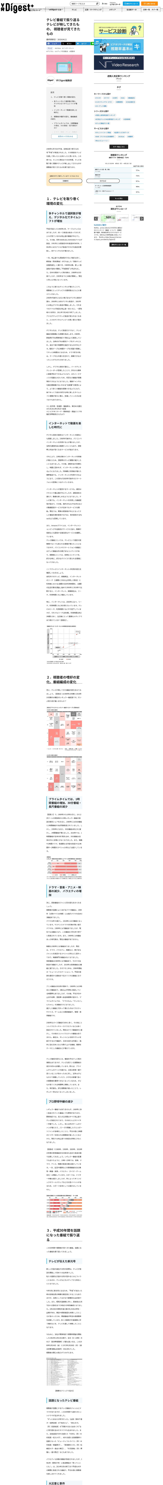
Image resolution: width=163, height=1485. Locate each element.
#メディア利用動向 (69, 46)
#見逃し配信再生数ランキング (136, 108)
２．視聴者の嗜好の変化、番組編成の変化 (40, 131)
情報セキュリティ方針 (64, 1479)
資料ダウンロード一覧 (139, 246)
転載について (37, 1479)
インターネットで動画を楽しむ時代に (41, 126)
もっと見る (139, 200)
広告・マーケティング (96, 9)
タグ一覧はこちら (139, 148)
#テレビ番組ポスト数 (144, 116)
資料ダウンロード (134, 4)
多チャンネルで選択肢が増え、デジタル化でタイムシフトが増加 (51, 122)
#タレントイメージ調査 (134, 126)
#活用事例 (130, 116)
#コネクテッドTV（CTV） (135, 91)
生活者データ (134, 9)
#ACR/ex (33, 46)
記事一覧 (149, 9)
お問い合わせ (152, 4)
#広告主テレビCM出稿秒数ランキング (139, 112)
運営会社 (76, 1479)
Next (151, 220)
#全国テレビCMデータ (134, 130)
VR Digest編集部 (46, 1366)
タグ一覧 (157, 9)
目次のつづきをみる (61, 149)
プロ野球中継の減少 (34, 144)
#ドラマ (137, 83)
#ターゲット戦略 (132, 99)
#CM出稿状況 (141, 95)
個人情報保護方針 (49, 1479)
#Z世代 (146, 83)
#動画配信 (137, 87)
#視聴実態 (130, 95)
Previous (127, 220)
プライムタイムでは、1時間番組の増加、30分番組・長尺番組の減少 (52, 135)
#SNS (128, 87)
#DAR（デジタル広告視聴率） (136, 134)
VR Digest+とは (57, 9)
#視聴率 (81, 46)
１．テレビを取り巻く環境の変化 (36, 117)
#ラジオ (129, 83)
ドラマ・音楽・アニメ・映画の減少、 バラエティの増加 (48, 140)
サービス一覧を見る (115, 1449)
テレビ (76, 9)
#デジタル (56, 46)
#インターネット (44, 46)
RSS (112, 1467)
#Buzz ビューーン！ (133, 142)
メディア (115, 9)
